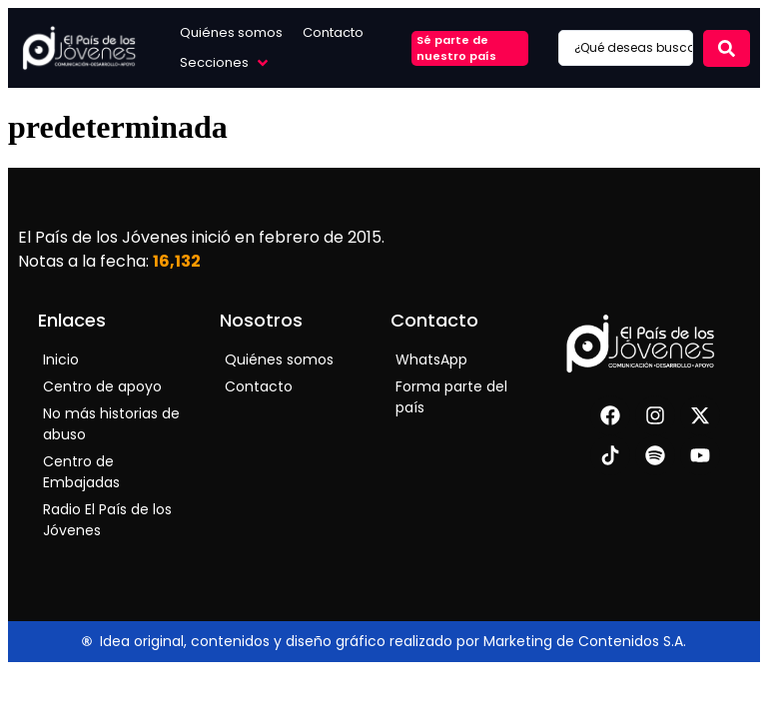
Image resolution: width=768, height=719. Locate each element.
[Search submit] (726, 48)
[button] (226, 63)
